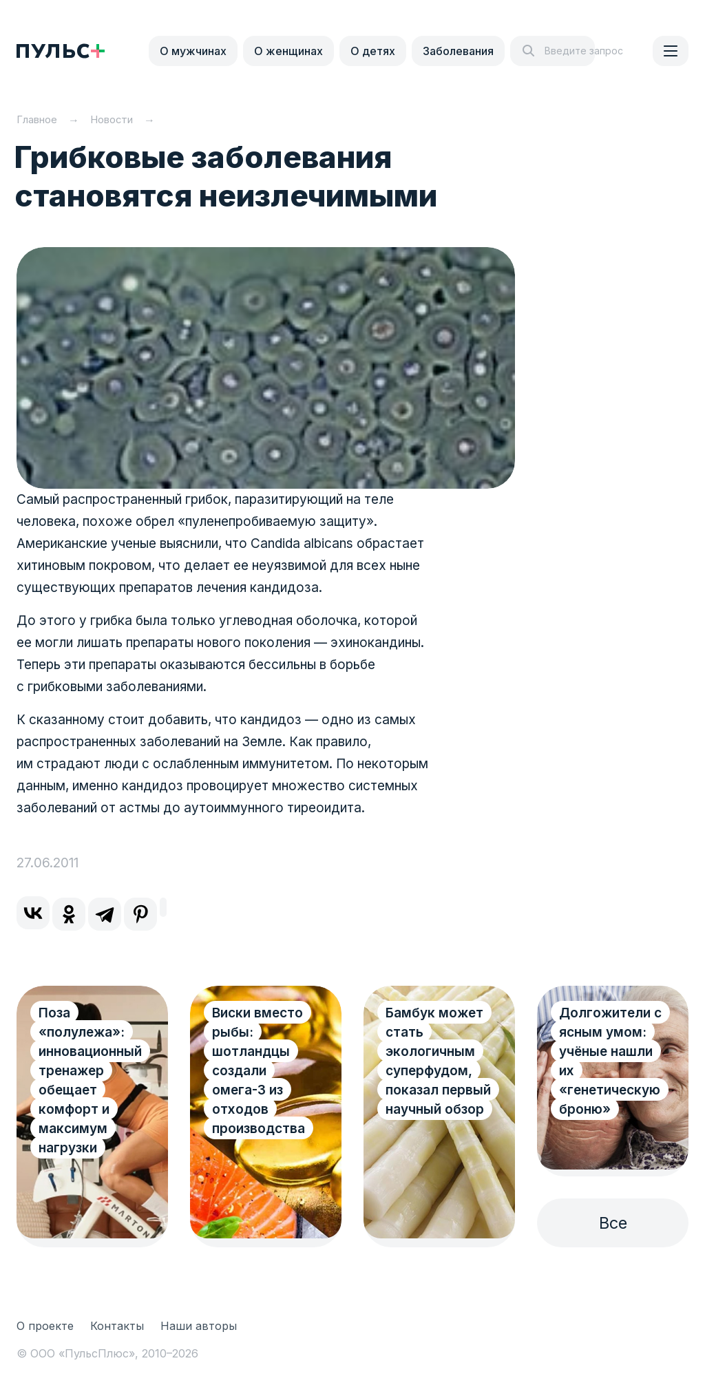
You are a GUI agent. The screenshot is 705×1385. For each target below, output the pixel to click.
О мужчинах (193, 51)
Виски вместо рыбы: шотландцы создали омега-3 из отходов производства (258, 1070)
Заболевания (458, 51)
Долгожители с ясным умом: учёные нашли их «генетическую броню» (610, 1061)
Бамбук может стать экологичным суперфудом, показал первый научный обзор (438, 1061)
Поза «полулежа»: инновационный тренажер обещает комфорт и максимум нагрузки (90, 1080)
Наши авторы (198, 1326)
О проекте (45, 1326)
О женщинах (288, 51)
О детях (372, 51)
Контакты (117, 1326)
